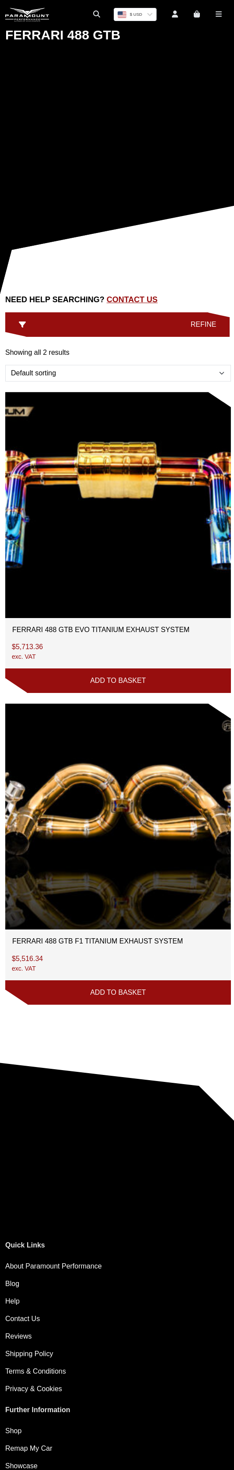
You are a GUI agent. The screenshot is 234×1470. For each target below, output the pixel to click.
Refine (117, 324)
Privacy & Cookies (33, 1388)
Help (12, 1301)
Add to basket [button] (118, 680)
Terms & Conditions (35, 1371)
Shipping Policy (29, 1353)
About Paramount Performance (53, 1266)
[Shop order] (118, 373)
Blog (12, 1283)
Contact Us (132, 299)
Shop (13, 1431)
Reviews (18, 1336)
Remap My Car (28, 1448)
